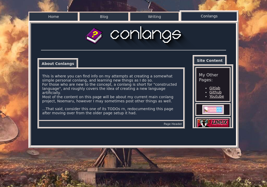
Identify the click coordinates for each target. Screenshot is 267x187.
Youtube (216, 96)
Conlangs (209, 16)
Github (215, 92)
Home (53, 17)
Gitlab (214, 88)
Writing (154, 17)
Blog (104, 17)
